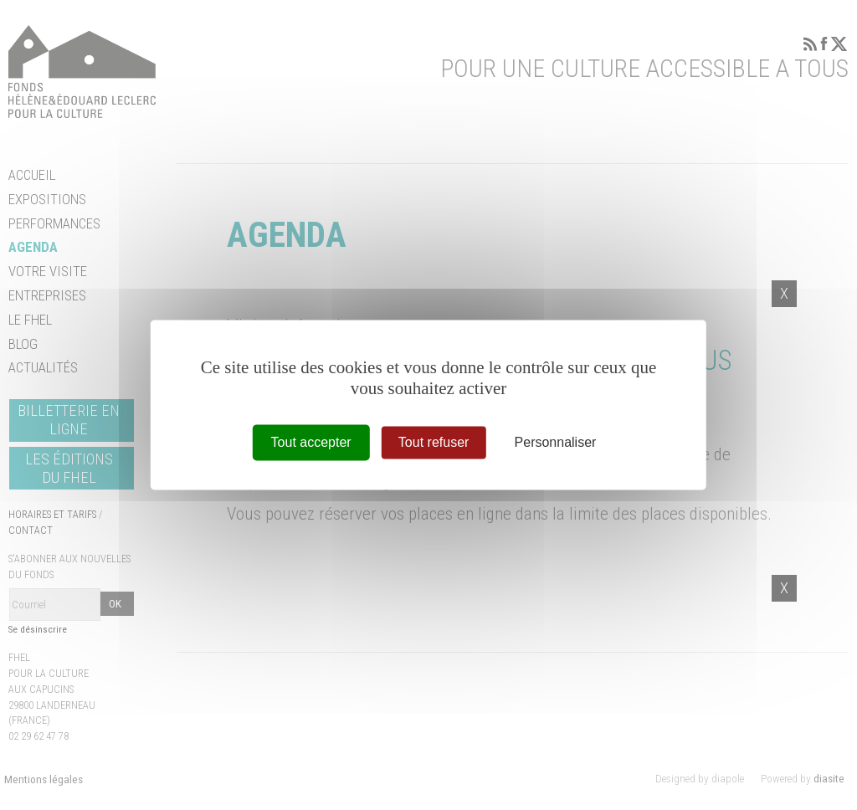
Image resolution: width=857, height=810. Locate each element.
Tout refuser (433, 442)
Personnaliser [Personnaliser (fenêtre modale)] (556, 442)
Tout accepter (311, 442)
